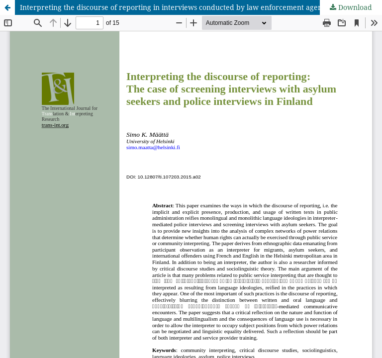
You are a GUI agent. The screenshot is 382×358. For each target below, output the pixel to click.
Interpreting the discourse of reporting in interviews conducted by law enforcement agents (174, 7)
